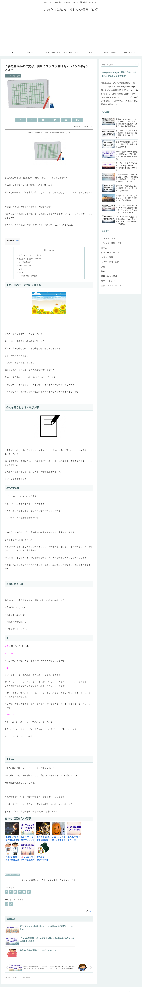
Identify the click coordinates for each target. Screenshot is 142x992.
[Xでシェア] (20, 120)
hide (16, 240)
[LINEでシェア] (54, 120)
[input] (119, 65)
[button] (77, 120)
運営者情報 (123, 985)
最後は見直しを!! (25, 266)
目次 (46, 250)
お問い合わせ (134, 985)
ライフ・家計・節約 (12, 876)
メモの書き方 (26, 263)
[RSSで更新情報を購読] (11, 905)
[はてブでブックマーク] (43, 120)
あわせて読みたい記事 (30, 277)
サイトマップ (94, 985)
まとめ (21, 273)
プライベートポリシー (109, 985)
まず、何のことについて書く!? (31, 255)
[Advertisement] (71, 32)
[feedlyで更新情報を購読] (6, 905)
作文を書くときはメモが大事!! (31, 259)
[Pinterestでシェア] (66, 120)
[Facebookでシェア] (32, 120)
